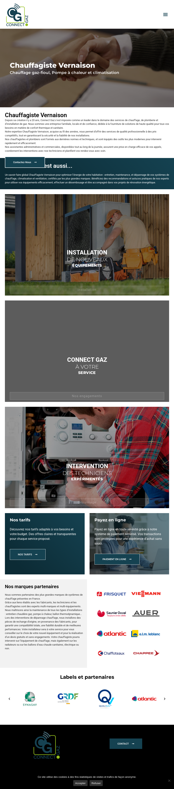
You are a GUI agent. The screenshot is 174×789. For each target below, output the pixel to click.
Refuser (96, 783)
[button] (165, 14)
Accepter (80, 783)
